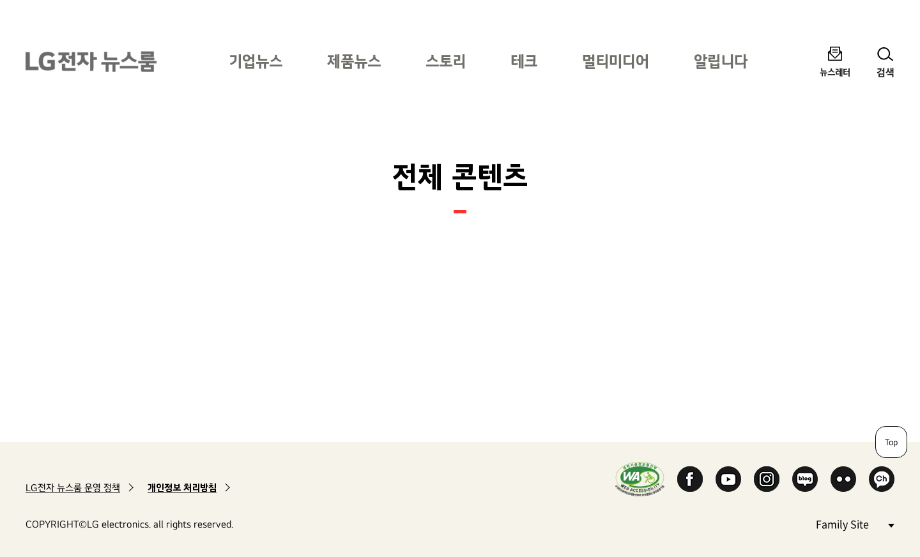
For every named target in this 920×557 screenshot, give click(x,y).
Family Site (855, 523)
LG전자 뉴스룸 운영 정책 (73, 488)
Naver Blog (805, 479)
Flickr (843, 479)
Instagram (766, 479)
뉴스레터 (835, 71)
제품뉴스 (354, 61)
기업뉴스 (255, 61)
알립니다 (720, 61)
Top (891, 442)
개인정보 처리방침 (182, 488)
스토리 (445, 61)
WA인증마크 (639, 478)
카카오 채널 (881, 479)
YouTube (728, 479)
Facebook (690, 479)
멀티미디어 (615, 61)
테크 (523, 61)
